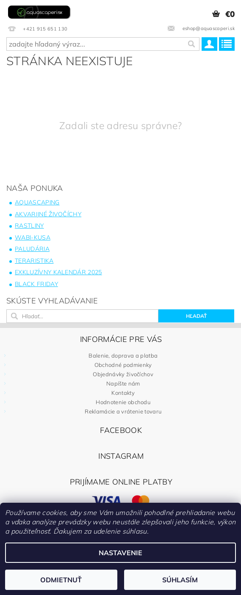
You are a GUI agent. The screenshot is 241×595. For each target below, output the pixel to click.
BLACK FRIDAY (36, 284)
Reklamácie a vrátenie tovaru (123, 411)
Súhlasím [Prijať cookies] (180, 580)
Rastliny (29, 225)
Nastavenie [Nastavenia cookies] (120, 552)
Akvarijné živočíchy (48, 214)
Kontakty (123, 392)
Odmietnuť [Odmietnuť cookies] (61, 580)
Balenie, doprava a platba (123, 355)
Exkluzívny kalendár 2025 (58, 272)
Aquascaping (37, 202)
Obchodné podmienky (123, 364)
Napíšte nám (123, 383)
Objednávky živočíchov (123, 374)
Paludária (32, 249)
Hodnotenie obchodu (123, 402)
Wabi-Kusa (32, 237)
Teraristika (34, 260)
